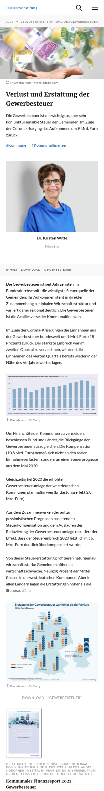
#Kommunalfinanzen (50, 145)
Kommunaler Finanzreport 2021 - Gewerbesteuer (40, 784)
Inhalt (11, 269)
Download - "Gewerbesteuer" (46, 269)
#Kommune (16, 145)
